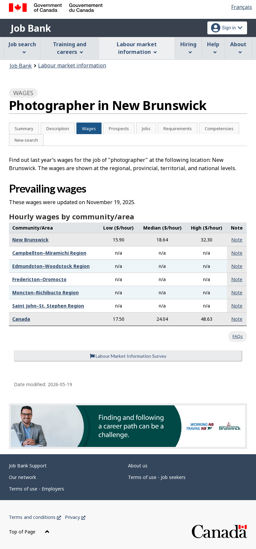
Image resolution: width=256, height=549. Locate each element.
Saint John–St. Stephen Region (48, 306)
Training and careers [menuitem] (69, 48)
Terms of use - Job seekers (157, 477)
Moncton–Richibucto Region (45, 292)
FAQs (238, 336)
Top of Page (29, 532)
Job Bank (31, 28)
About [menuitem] (238, 47)
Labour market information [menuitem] (137, 48)
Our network (22, 477)
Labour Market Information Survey (128, 356)
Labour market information (72, 65)
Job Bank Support (28, 465)
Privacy (75, 517)
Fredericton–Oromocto (39, 279)
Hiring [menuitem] (188, 47)
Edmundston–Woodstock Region (51, 266)
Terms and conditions (35, 517)
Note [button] (236, 240)
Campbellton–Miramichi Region (49, 253)
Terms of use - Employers (36, 489)
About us (138, 465)
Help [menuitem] (213, 47)
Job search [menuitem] (22, 47)
